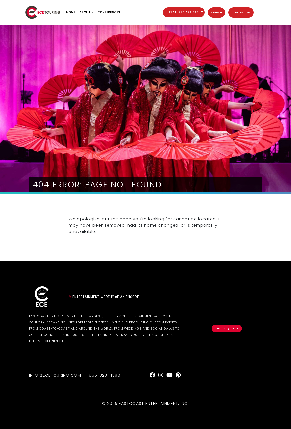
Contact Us (241, 12)
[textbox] (184, 12)
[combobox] (184, 12)
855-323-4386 (104, 375)
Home (70, 12)
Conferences (108, 12)
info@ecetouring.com (55, 375)
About (84, 12)
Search (216, 12)
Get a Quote (226, 328)
